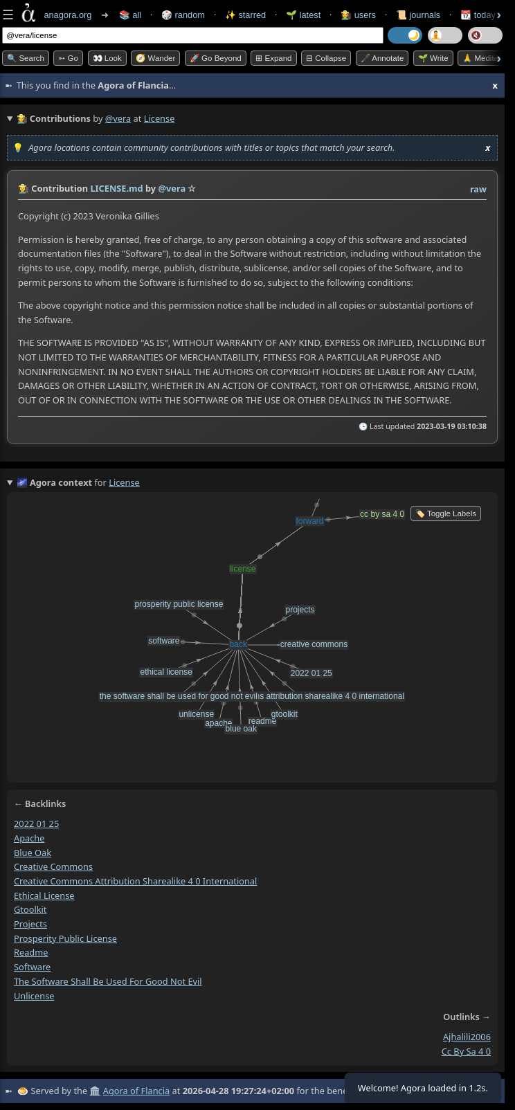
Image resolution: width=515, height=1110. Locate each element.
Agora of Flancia (136, 1090)
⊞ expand (273, 58)
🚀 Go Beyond (216, 58)
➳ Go (68, 58)
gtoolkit (30, 909)
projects (30, 924)
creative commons (53, 866)
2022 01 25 (36, 823)
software (32, 967)
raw (478, 189)
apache (29, 837)
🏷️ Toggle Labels (445, 513)
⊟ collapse (326, 58)
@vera (118, 118)
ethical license (44, 895)
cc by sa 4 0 (466, 1051)
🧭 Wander (155, 58)
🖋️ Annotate (382, 58)
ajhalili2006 (467, 1036)
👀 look (107, 58)
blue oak (32, 852)
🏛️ (94, 1090)
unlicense (34, 995)
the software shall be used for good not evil (108, 980)
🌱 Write (433, 58)
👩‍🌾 (23, 188)
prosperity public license (65, 937)
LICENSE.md (116, 188)
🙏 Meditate (483, 58)
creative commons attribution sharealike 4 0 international (135, 880)
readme (31, 952)
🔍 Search (25, 58)
